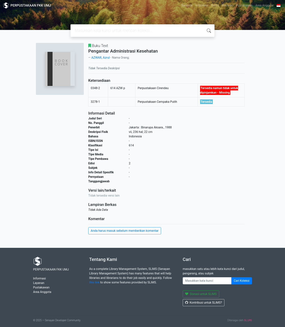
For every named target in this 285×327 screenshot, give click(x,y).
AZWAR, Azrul (100, 57)
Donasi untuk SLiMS (201, 294)
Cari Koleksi (241, 280)
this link (94, 282)
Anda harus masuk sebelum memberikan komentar (125, 230)
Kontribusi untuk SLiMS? (203, 302)
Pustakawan (244, 5)
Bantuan (227, 5)
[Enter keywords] (207, 280)
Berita (215, 5)
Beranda (186, 5)
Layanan (38, 283)
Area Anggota (264, 5)
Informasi (201, 5)
